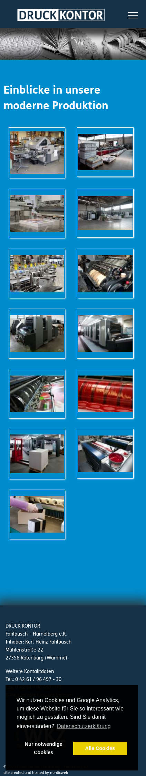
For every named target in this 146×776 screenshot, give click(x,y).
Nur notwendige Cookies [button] (43, 748)
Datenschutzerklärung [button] (84, 726)
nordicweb (59, 772)
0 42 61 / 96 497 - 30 (38, 679)
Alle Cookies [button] (100, 748)
